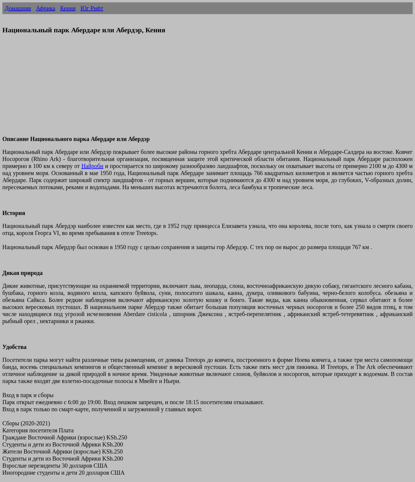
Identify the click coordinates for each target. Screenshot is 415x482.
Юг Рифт (92, 8)
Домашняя (18, 8)
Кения (68, 8)
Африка (45, 8)
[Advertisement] (178, 88)
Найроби (92, 166)
